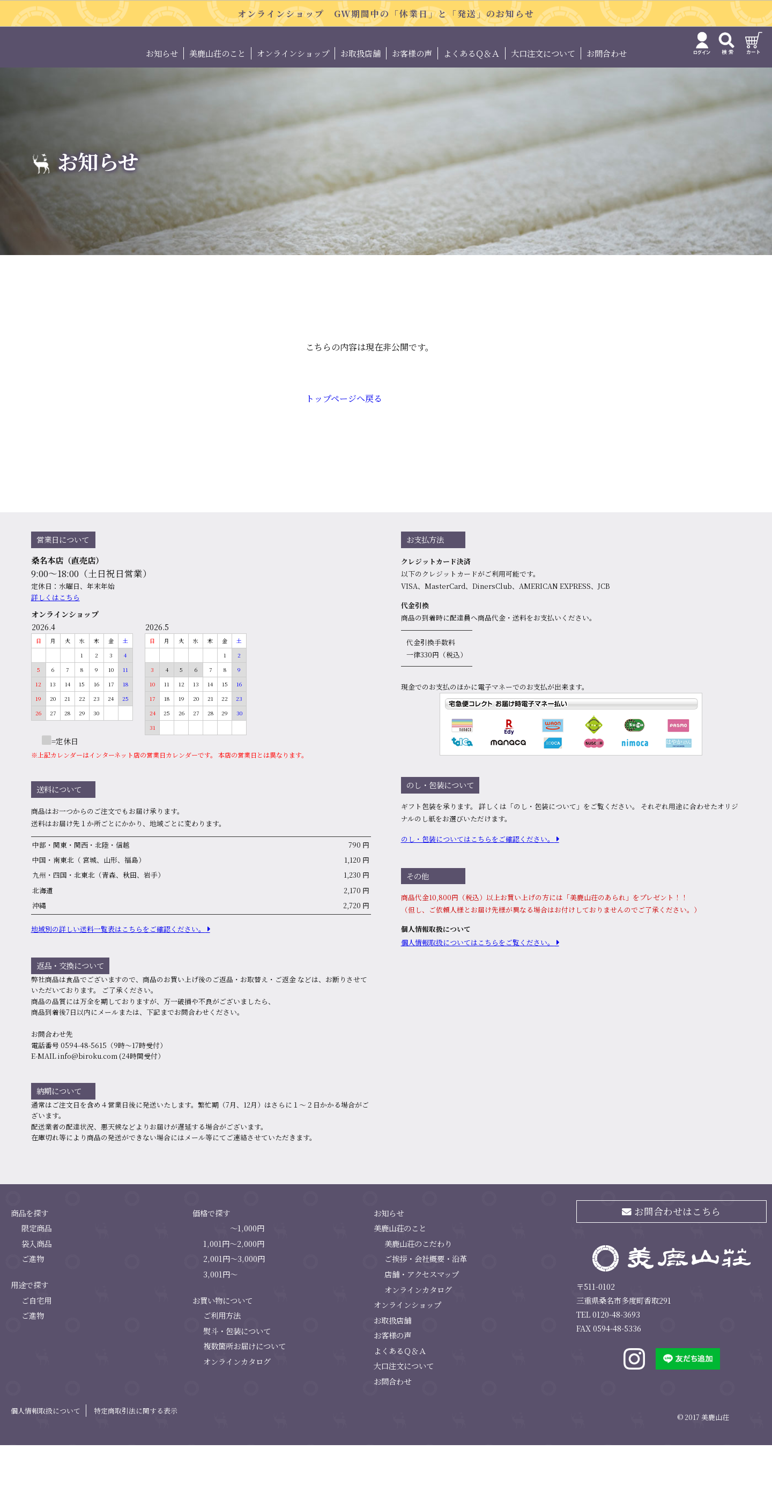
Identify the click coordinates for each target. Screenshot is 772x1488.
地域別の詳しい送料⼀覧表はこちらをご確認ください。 (118, 971)
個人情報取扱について (45, 1453)
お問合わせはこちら (671, 1253)
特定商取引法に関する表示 (135, 1453)
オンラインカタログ (237, 1403)
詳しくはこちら (55, 639)
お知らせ (162, 95)
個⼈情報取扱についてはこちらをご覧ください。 (477, 984)
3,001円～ (220, 1316)
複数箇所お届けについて (244, 1388)
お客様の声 (412, 95)
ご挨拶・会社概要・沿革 (425, 1301)
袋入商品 (36, 1285)
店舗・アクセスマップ (421, 1316)
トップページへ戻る (344, 441)
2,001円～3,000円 (234, 1301)
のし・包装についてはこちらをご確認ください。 (477, 882)
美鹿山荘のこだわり (418, 1285)
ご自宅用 (36, 1342)
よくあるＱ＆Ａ (471, 95)
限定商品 (36, 1270)
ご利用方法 (222, 1357)
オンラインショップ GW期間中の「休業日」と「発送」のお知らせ (386, 14)
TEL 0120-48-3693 (608, 1357)
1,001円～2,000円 (233, 1285)
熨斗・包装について (237, 1373)
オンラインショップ (293, 95)
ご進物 (32, 1301)
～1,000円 (247, 1270)
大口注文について (543, 95)
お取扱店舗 (360, 95)
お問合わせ (607, 95)
